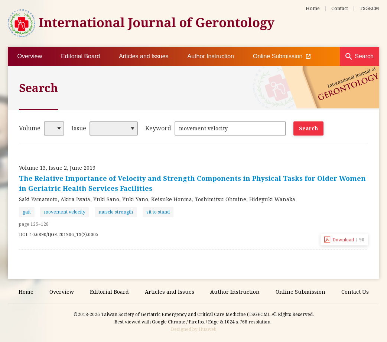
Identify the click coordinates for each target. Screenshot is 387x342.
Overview (29, 56)
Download (348, 239)
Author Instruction (211, 56)
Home (313, 8)
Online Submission (281, 56)
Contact (339, 8)
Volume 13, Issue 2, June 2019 (57, 167)
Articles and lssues (143, 56)
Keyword (158, 128)
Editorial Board (80, 56)
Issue (79, 128)
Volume (29, 128)
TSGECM (369, 8)
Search (364, 56)
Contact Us (355, 291)
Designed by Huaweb (194, 329)
